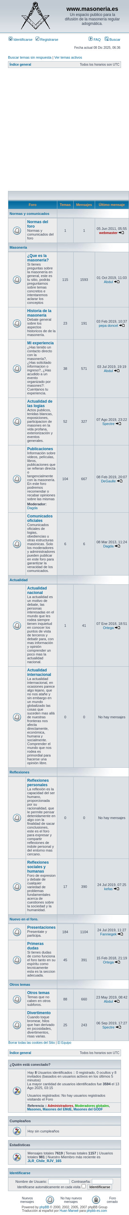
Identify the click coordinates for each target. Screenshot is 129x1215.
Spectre (108, 424)
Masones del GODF (88, 1109)
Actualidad (19, 580)
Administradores (60, 1106)
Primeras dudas (35, 945)
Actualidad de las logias (39, 403)
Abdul (108, 282)
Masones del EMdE (57, 1109)
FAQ (95, 39)
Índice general (20, 64)
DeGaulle (108, 481)
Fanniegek (108, 934)
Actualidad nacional (37, 590)
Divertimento (39, 1013)
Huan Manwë (69, 1210)
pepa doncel (108, 325)
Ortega (108, 628)
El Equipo (64, 1042)
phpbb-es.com (97, 1210)
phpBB (44, 1207)
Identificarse (20, 39)
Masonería (18, 247)
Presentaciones (41, 927)
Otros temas (20, 984)
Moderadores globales (92, 1106)
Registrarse (47, 39)
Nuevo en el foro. (24, 919)
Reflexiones (19, 772)
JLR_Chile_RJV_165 (44, 1161)
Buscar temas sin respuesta (30, 57)
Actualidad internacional (39, 672)
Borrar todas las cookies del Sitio (31, 1042)
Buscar (112, 39)
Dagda (32, 508)
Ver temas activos (68, 57)
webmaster (108, 233)
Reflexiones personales (38, 782)
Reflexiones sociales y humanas (38, 867)
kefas (108, 889)
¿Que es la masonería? (38, 257)
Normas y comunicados (29, 214)
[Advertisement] (60, 131)
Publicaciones (40, 449)
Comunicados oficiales (39, 518)
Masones (34, 1109)
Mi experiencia (40, 343)
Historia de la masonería (39, 313)
